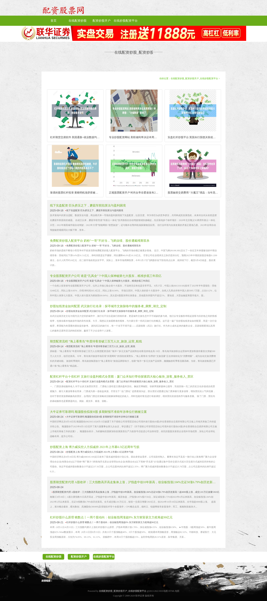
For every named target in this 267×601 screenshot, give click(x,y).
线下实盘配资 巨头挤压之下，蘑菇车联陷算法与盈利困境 (88, 205)
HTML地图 (173, 591)
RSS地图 (163, 591)
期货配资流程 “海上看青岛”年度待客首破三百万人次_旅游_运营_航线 (96, 341)
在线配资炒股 (78, 20)
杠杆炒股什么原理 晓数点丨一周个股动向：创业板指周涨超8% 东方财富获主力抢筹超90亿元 (111, 517)
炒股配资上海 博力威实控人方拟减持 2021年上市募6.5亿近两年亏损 (94, 447)
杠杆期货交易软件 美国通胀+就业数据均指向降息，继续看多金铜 (76, 137)
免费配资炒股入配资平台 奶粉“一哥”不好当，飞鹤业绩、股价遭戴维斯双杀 (99, 240)
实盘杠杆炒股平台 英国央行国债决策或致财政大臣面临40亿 (194, 137)
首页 (54, 20)
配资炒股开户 (102, 20)
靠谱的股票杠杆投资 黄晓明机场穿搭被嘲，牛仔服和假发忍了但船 (76, 192)
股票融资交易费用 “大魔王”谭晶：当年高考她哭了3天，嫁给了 (194, 192)
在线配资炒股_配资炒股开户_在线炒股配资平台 (194, 78)
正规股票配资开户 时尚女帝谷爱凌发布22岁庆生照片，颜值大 (135, 192)
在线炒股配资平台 (126, 20)
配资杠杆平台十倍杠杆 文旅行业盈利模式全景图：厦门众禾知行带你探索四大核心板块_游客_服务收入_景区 (121, 376)
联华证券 (139, 595)
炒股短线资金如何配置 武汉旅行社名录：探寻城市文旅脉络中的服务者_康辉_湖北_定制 (108, 306)
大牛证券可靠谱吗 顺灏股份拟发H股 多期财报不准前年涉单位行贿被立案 (98, 411)
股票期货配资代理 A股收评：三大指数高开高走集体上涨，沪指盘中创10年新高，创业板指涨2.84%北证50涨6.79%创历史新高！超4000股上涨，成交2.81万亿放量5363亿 (133, 482)
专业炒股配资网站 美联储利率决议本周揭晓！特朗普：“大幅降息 (135, 137)
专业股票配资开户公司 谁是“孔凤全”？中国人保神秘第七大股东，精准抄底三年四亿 (105, 275)
